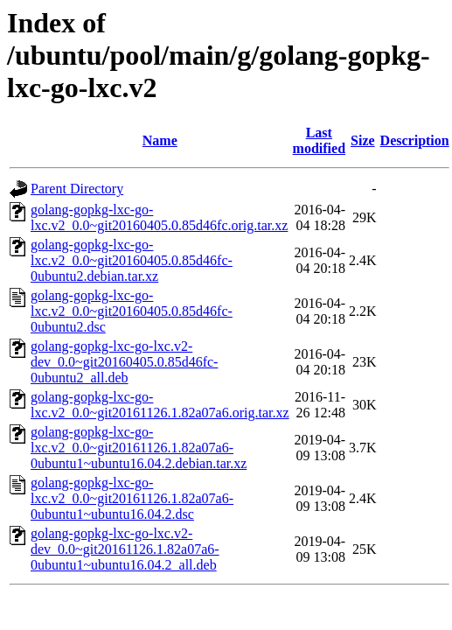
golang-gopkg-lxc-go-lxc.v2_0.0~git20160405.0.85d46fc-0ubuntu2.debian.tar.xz (132, 260)
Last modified (319, 140)
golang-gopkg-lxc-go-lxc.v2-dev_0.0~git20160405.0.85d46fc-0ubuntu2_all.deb (124, 362)
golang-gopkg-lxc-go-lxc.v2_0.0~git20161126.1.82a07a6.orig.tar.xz (160, 404)
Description (414, 140)
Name (160, 140)
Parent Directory (77, 188)
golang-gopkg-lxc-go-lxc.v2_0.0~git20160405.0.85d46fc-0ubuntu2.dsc (132, 311)
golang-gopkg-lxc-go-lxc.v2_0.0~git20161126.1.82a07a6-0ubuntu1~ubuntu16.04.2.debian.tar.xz (139, 447)
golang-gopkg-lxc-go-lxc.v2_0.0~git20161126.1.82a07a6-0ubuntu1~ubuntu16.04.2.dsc (132, 498)
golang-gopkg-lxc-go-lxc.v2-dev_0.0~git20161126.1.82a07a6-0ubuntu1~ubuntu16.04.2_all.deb (125, 549)
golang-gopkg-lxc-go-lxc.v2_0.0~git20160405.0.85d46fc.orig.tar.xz (159, 217)
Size (363, 140)
